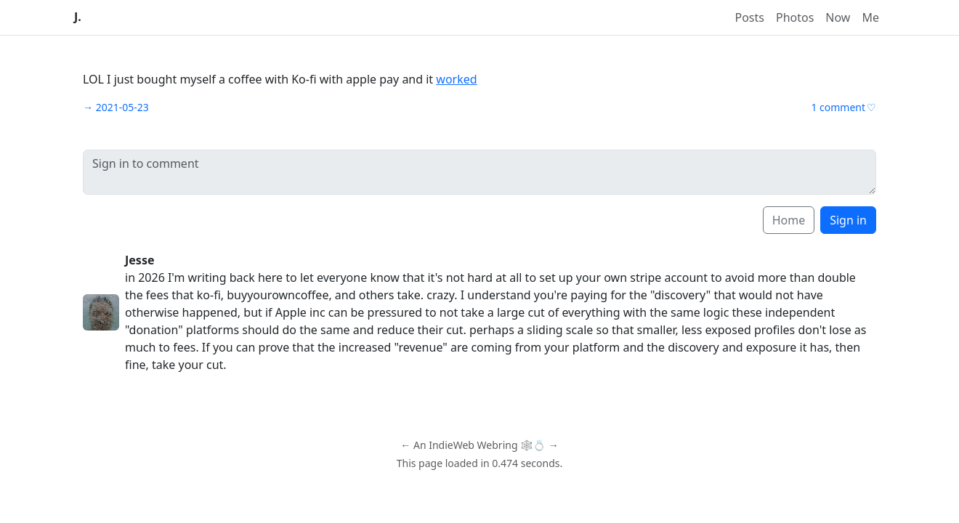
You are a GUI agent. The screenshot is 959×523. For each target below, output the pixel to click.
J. (77, 17)
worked (456, 79)
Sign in (848, 220)
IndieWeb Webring (473, 445)
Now (837, 17)
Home (789, 220)
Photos (795, 17)
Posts (749, 17)
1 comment (838, 107)
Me (870, 17)
